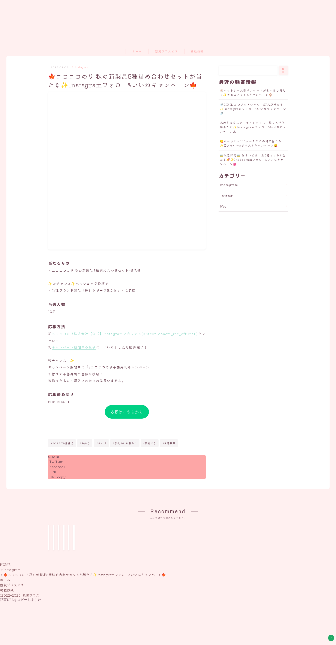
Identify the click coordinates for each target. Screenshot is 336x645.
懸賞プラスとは (166, 51)
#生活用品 (169, 443)
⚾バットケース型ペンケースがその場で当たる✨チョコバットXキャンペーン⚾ (253, 92)
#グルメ (101, 443)
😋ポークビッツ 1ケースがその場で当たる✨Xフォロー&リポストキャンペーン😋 (251, 143)
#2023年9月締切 (62, 443)
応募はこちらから (126, 412)
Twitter (226, 195)
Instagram (80, 67)
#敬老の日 (149, 443)
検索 (283, 70)
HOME (5, 617)
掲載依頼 (197, 51)
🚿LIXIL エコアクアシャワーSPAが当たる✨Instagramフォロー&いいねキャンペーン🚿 (253, 108)
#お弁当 (85, 443)
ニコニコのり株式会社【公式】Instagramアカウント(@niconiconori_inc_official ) (125, 333)
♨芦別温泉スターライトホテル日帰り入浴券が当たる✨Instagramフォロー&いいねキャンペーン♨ (253, 127)
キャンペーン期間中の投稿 (74, 347)
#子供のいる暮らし (125, 443)
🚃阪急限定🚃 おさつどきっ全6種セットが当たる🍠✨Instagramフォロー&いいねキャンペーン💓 (253, 159)
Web (223, 206)
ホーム (137, 51)
